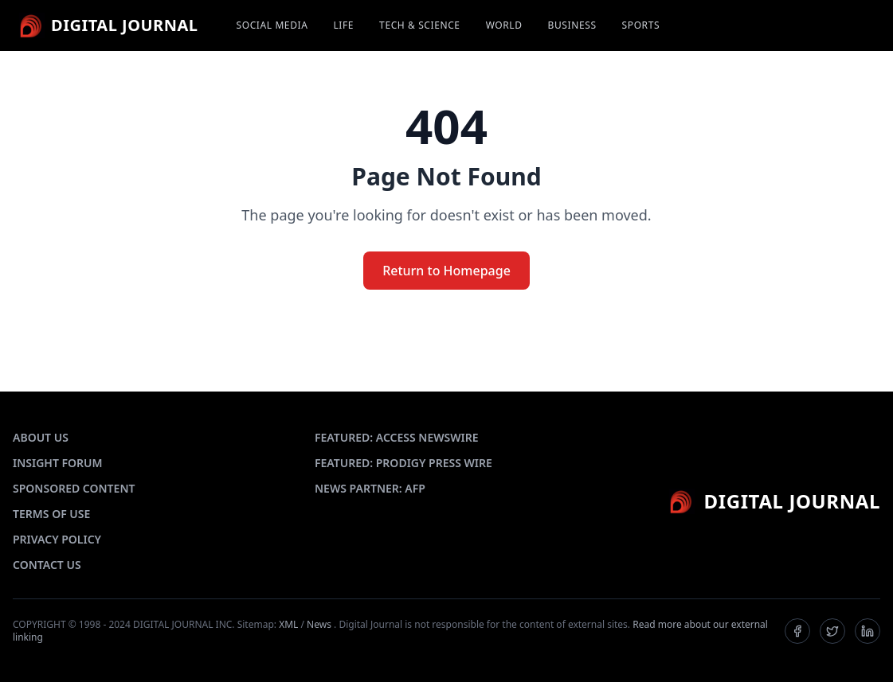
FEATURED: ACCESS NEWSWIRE (397, 437)
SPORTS (641, 25)
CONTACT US (47, 564)
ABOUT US (41, 437)
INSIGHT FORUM (58, 462)
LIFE (343, 25)
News (319, 624)
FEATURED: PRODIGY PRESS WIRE (403, 462)
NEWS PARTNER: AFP (370, 488)
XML (288, 624)
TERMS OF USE (51, 513)
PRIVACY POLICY (57, 539)
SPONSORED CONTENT (74, 488)
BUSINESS (572, 25)
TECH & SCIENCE (419, 25)
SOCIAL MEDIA (272, 25)
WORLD (504, 25)
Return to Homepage (446, 270)
